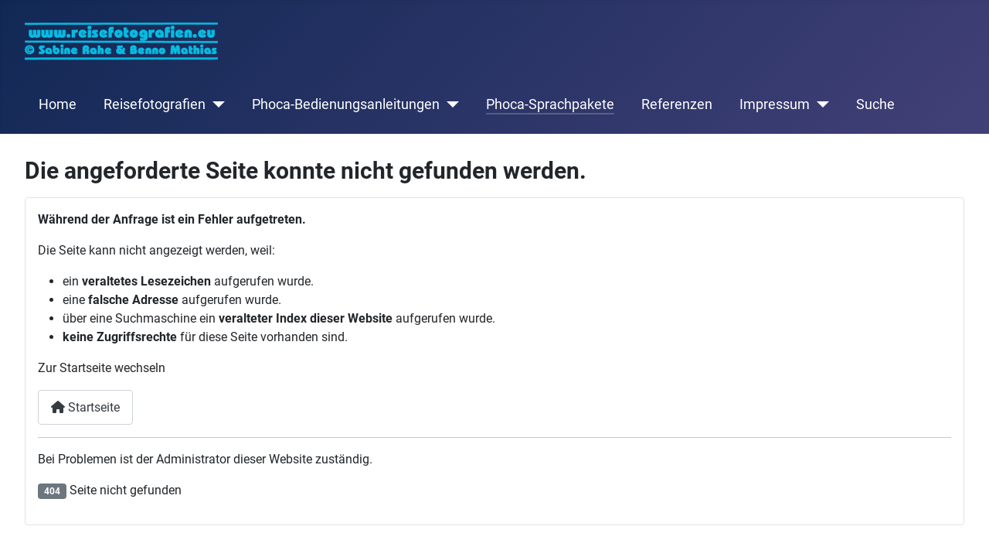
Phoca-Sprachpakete (550, 104)
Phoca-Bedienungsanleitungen (346, 104)
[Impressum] (819, 104)
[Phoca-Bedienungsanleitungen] (449, 104)
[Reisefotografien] (215, 104)
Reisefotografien (155, 104)
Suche (875, 104)
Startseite (85, 407)
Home (57, 104)
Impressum (774, 104)
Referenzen (676, 104)
